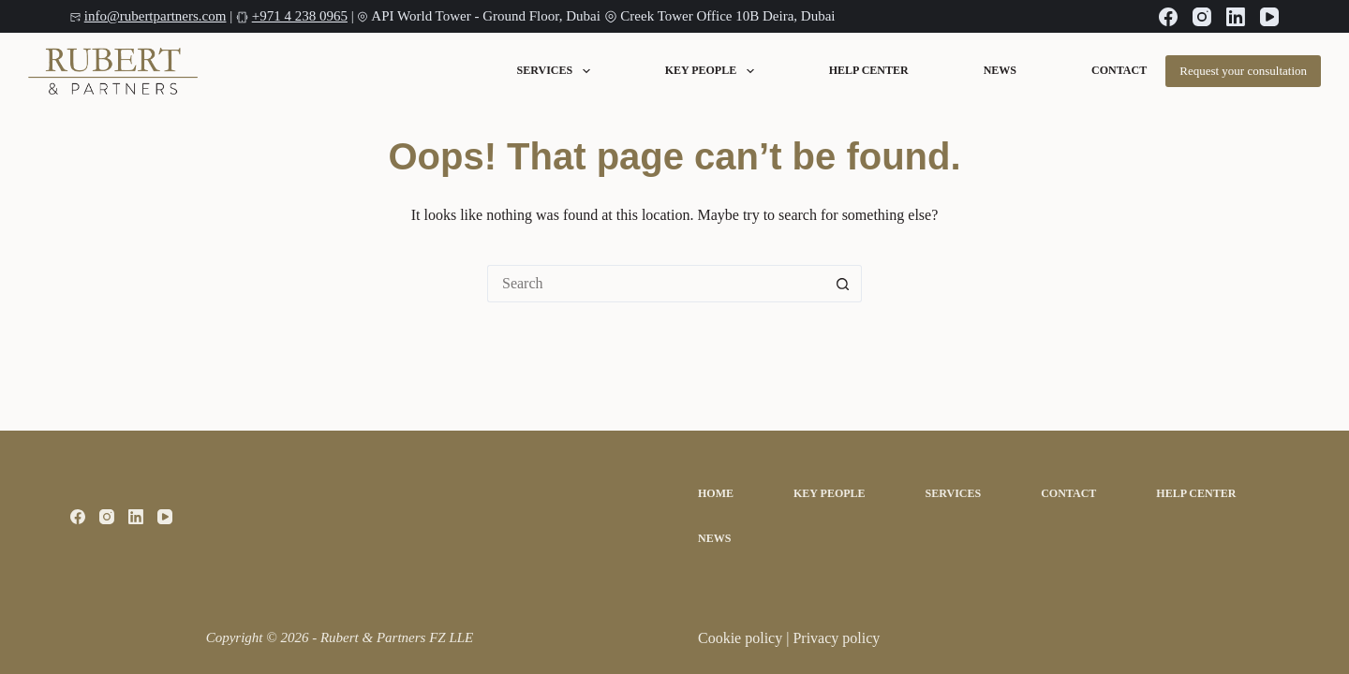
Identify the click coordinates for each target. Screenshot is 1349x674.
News (1000, 71)
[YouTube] (1269, 16)
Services (553, 71)
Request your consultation (1243, 71)
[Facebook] (1168, 16)
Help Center (869, 71)
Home (716, 493)
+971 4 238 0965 (300, 15)
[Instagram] (1202, 16)
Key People (709, 71)
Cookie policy (742, 638)
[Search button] (843, 283)
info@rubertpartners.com (155, 15)
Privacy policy (836, 638)
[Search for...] (655, 283)
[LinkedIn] (1235, 16)
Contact (1119, 71)
